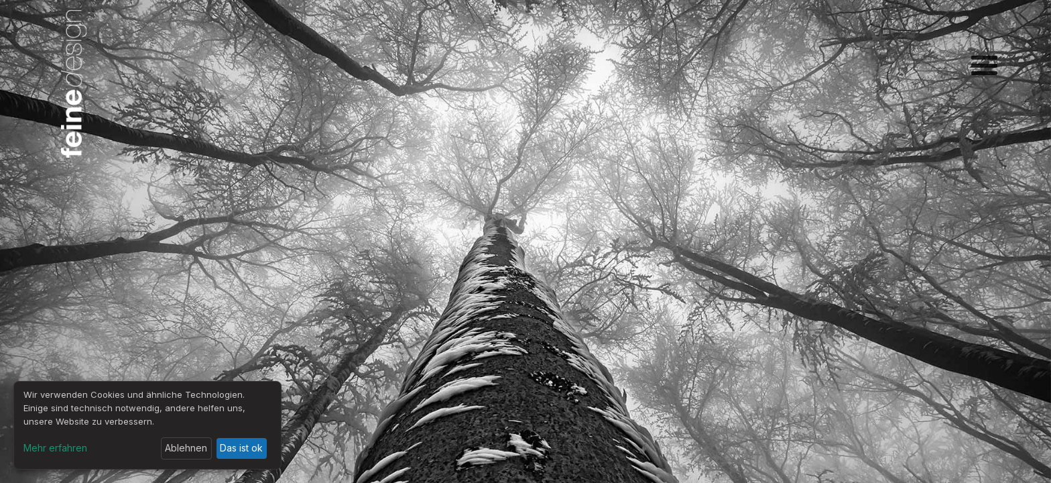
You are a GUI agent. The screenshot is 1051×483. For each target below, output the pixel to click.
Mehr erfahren (55, 447)
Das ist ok (241, 447)
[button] (984, 67)
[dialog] (147, 425)
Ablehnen (186, 447)
